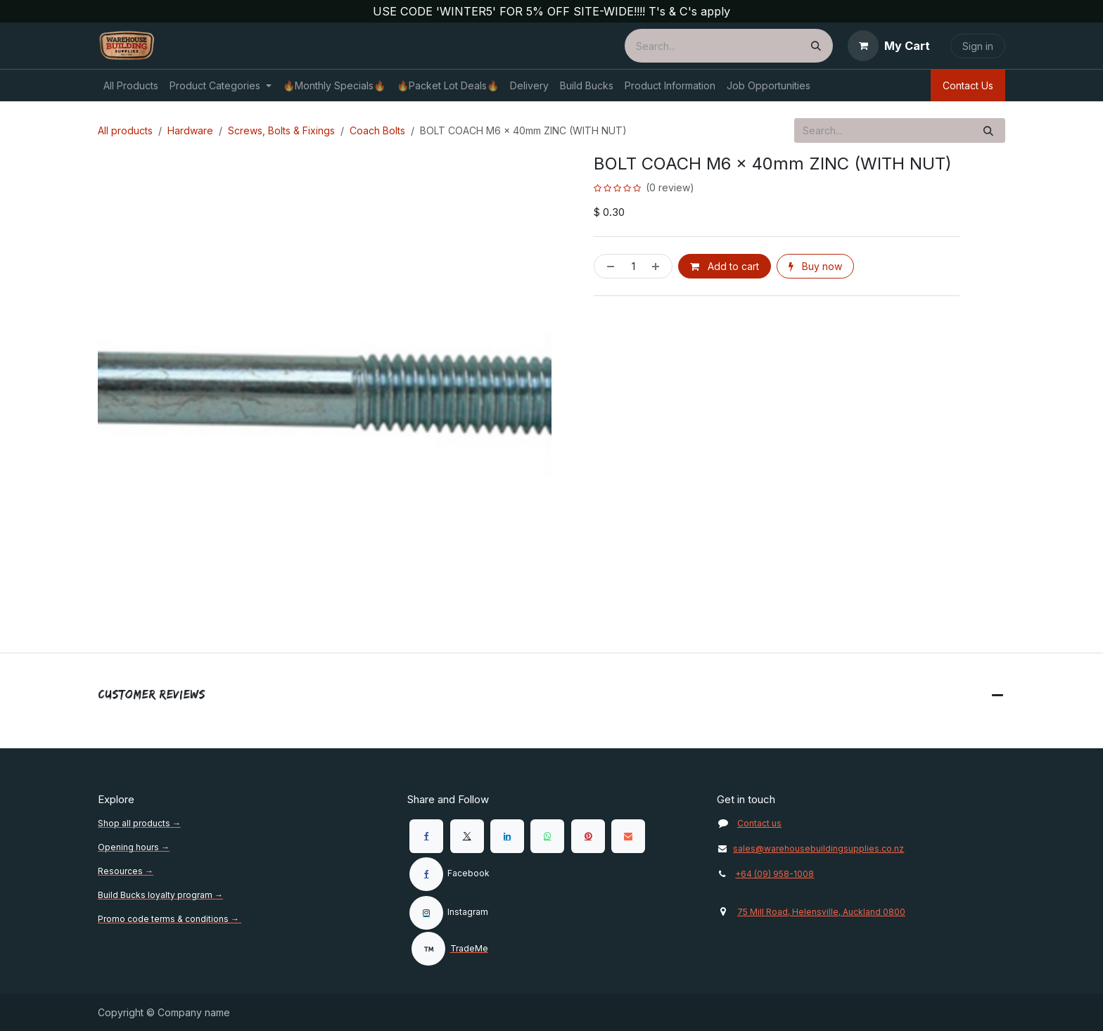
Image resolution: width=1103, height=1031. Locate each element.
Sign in (977, 46)
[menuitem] (131, 85)
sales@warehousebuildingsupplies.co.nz (810, 848)
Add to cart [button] (724, 266)
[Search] (816, 46)
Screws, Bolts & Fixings (281, 130)
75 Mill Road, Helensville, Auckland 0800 (821, 912)
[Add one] (658, 266)
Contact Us (968, 85)
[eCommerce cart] (889, 45)
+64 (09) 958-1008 (774, 874)
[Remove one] (607, 266)
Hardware (190, 130)
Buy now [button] (815, 266)
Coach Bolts (377, 130)
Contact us (759, 823)
